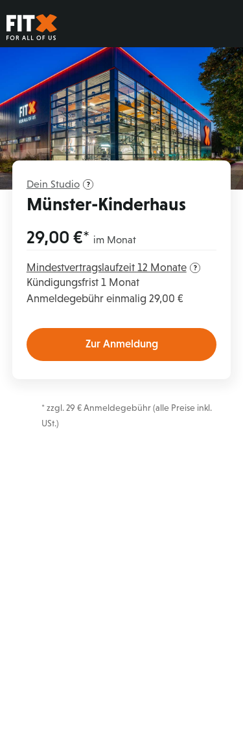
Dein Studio (60, 184)
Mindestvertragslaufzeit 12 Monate (113, 267)
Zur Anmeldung (122, 344)
